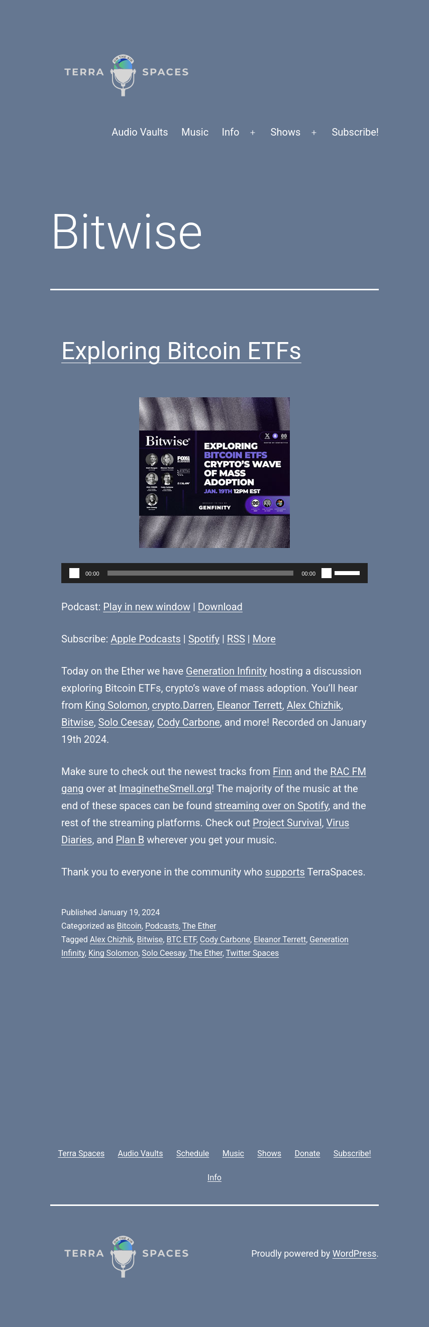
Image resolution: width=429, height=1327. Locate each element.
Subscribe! (355, 132)
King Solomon (116, 705)
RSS (236, 639)
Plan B (130, 840)
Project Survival (287, 823)
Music (194, 132)
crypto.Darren (182, 705)
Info (231, 132)
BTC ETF (181, 939)
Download (220, 607)
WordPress (354, 1253)
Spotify (204, 639)
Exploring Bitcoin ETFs (181, 351)
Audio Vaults (140, 132)
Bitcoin (129, 926)
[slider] (201, 573)
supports (285, 872)
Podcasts (162, 926)
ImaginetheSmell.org (165, 789)
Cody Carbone (188, 722)
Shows (286, 132)
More (264, 639)
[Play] (74, 573)
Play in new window (146, 607)
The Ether (199, 926)
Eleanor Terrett (249, 705)
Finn (282, 771)
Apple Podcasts (146, 639)
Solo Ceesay (125, 722)
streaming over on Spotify (271, 806)
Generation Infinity (226, 671)
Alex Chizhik (314, 705)
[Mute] (326, 573)
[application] (214, 573)
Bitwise (77, 722)
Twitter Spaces (252, 953)
